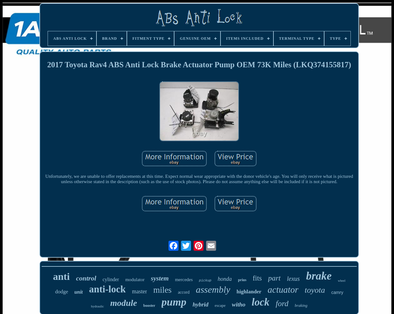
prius (242, 280)
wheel (341, 280)
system (160, 278)
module (123, 303)
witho (238, 304)
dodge (61, 292)
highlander (248, 292)
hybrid (201, 304)
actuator (283, 290)
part (274, 278)
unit (79, 292)
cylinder (110, 279)
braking (301, 305)
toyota (315, 290)
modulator (135, 279)
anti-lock (107, 289)
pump (174, 302)
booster (149, 305)
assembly (213, 289)
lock (261, 302)
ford (282, 303)
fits (257, 278)
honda (225, 279)
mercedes (184, 279)
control (86, 278)
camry (337, 292)
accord (183, 292)
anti (61, 276)
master (139, 291)
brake (319, 276)
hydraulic (97, 306)
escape (220, 305)
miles (162, 290)
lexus (293, 278)
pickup (205, 280)
